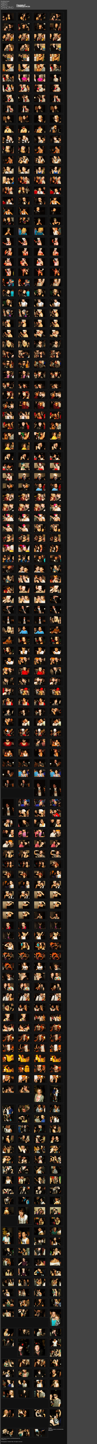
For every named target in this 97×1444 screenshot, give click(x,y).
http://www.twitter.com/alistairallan (55, 1429)
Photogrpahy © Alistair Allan (7, 1441)
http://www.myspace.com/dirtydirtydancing (10, 1438)
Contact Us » (4, 1439)
